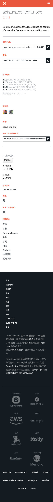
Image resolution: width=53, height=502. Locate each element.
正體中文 (46, 472)
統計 (7, 298)
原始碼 (8, 289)
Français (32, 481)
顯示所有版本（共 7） (13, 93)
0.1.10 (6, 87)
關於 (7, 306)
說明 (7, 310)
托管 (18, 413)
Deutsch (22, 488)
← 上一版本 (8, 155)
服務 (39, 433)
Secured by (38, 453)
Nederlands (21, 472)
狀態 (7, 280)
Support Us (11, 323)
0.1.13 (6, 79)
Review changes (10, 233)
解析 (39, 413)
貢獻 (7, 302)
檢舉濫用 (7, 254)
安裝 (37, 339)
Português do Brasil (13, 481)
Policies (10, 319)
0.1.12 (6, 82)
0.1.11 (6, 84)
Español (46, 481)
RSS (5, 246)
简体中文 (35, 472)
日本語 (32, 488)
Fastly (20, 362)
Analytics (7, 250)
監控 (18, 433)
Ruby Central (12, 366)
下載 (5, 228)
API (7, 314)
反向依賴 (7, 258)
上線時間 (9, 285)
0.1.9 (5, 89)
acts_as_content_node (22, 12)
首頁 (5, 224)
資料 (7, 293)
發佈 (31, 339)
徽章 (5, 237)
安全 (7, 327)
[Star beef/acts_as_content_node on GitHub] (8, 160)
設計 (39, 394)
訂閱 (5, 241)
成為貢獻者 (17, 349)
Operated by (16, 395)
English (7, 472)
